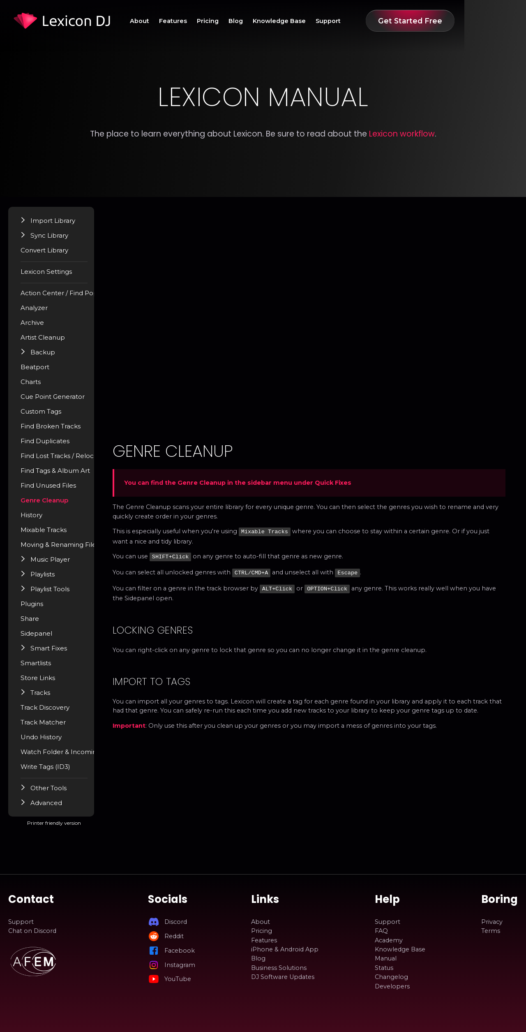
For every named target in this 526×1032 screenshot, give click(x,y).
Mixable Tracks (50, 533)
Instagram (179, 965)
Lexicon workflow (402, 133)
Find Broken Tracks (56, 429)
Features (216, 21)
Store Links (45, 681)
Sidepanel (43, 637)
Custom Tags (47, 415)
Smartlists (43, 666)
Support (388, 21)
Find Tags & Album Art (61, 474)
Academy (389, 940)
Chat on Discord (32, 931)
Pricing (254, 21)
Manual (386, 959)
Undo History (47, 740)
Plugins (39, 607)
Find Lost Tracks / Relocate (68, 459)
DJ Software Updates (282, 977)
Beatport (41, 370)
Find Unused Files (54, 489)
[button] (30, 224)
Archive (39, 326)
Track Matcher (49, 725)
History (38, 518)
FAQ (381, 931)
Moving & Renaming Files (66, 548)
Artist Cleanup (49, 341)
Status (384, 968)
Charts (37, 385)
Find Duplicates (51, 444)
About (177, 21)
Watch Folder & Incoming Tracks (77, 755)
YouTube (177, 979)
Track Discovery (51, 711)
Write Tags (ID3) (52, 770)
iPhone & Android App (284, 949)
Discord (175, 922)
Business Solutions (279, 968)
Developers (392, 986)
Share (36, 622)
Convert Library (51, 253)
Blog (287, 21)
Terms (490, 931)
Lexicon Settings (53, 275)
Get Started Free (472, 20)
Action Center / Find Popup (69, 296)
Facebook (179, 950)
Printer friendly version (81, 830)
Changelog (391, 977)
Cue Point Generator (59, 400)
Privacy (492, 922)
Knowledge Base (334, 21)
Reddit (174, 936)
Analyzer (41, 311)
